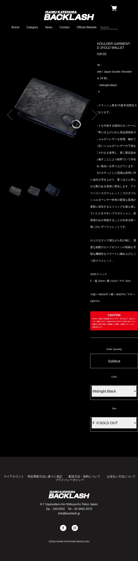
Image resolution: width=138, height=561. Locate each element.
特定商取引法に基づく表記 (45, 476)
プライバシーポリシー (69, 479)
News (48, 27)
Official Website (87, 27)
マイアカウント (14, 476)
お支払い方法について (121, 476)
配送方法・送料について (84, 476)
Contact (65, 27)
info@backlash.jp (69, 513)
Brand (15, 27)
